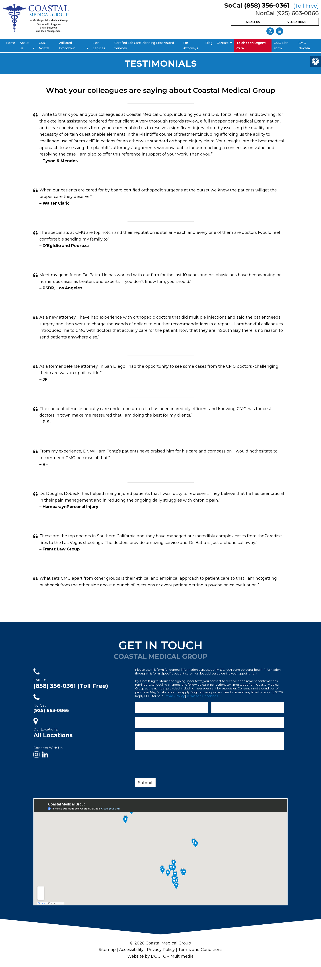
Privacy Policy (175, 696)
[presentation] (169, 765)
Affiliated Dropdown (67, 45)
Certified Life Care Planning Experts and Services (144, 45)
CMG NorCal (44, 45)
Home (10, 43)
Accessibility (131, 949)
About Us (24, 45)
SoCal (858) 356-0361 (271, 5)
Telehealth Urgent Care (251, 45)
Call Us (253, 22)
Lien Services (99, 45)
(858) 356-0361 (70, 686)
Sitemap (107, 949)
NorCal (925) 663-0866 (287, 13)
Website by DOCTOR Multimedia (160, 956)
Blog (208, 43)
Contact (222, 43)
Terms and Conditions (202, 696)
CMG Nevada (304, 45)
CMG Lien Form (281, 45)
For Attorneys (190, 45)
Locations (297, 22)
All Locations (53, 735)
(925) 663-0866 (51, 710)
